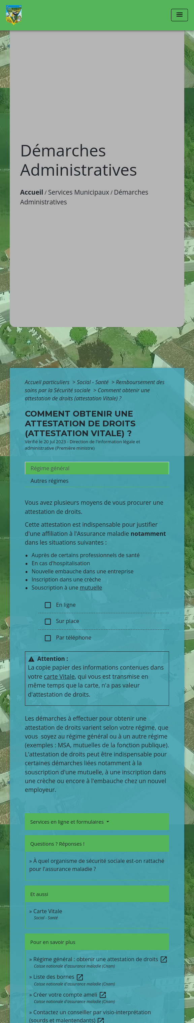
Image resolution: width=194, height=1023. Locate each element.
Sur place (61, 621)
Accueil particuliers (48, 382)
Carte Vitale (47, 911)
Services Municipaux (78, 192)
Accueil (31, 192)
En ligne (60, 605)
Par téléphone (67, 638)
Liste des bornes (58, 976)
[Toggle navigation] (179, 15)
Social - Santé (93, 382)
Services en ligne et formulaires (67, 821)
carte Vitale (59, 676)
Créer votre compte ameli (70, 994)
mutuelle (91, 587)
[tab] (97, 468)
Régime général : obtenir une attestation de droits (100, 959)
